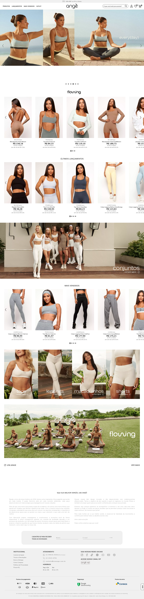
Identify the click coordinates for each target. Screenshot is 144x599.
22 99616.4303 (55, 555)
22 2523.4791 (51, 558)
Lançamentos (17, 6)
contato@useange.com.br (56, 561)
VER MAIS (135, 465)
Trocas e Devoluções (20, 557)
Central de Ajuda (19, 555)
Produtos (6, 6)
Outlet (38, 6)
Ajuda (142, 586)
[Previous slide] (2, 45)
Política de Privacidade (21, 565)
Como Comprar (18, 562)
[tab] (66, 84)
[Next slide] (141, 45)
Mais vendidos (29, 6)
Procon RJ (17, 567)
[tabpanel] (72, 46)
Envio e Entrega (18, 560)
